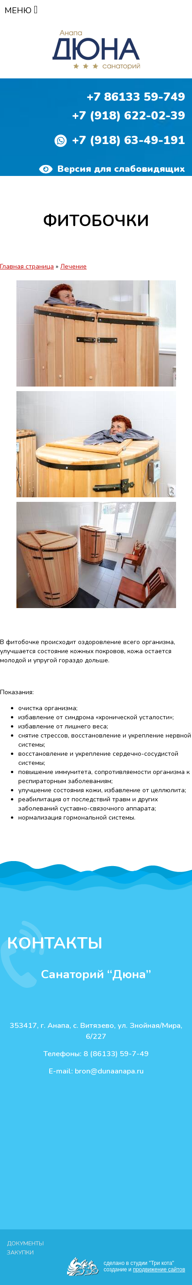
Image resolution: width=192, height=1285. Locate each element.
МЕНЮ (21, 10)
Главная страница (27, 266)
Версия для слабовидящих (112, 169)
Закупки (20, 1252)
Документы (25, 1243)
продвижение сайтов (159, 1269)
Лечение (73, 266)
